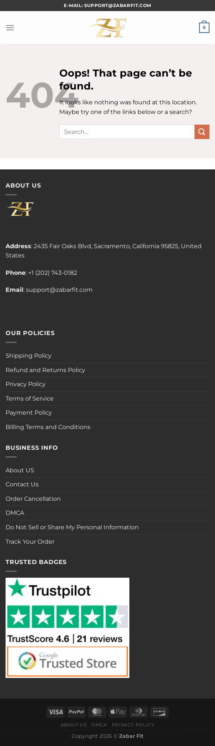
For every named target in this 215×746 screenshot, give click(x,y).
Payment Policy (29, 412)
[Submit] (202, 132)
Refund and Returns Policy (45, 370)
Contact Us (22, 484)
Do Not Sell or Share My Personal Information (72, 527)
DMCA (15, 512)
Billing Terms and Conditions (48, 427)
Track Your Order (30, 541)
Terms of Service (30, 398)
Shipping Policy (29, 355)
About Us (74, 725)
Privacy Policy (26, 384)
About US (20, 470)
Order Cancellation (33, 498)
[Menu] (10, 27)
